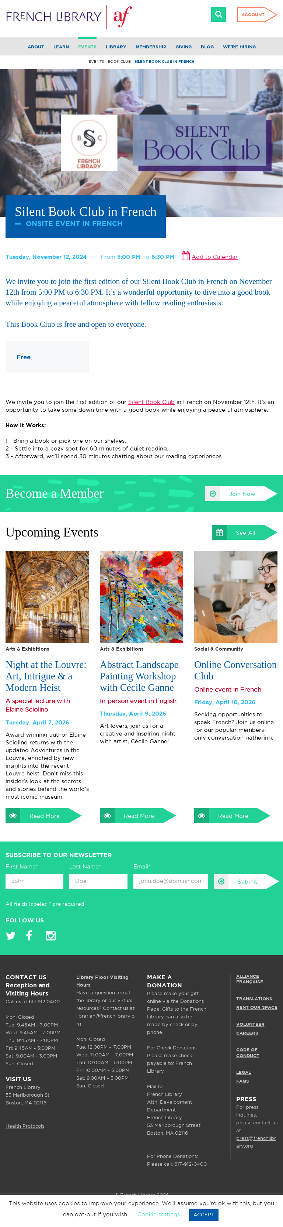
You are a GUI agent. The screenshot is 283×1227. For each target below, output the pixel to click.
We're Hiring (239, 47)
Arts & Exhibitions (27, 649)
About (36, 47)
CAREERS (247, 1033)
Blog (207, 47)
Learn (61, 47)
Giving (183, 47)
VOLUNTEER (250, 1024)
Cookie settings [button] (158, 1214)
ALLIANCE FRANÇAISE (249, 979)
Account (253, 15)
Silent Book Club (151, 402)
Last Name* (85, 866)
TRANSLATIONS (254, 999)
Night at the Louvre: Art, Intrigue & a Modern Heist (46, 676)
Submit (235, 881)
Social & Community (218, 649)
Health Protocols (25, 1126)
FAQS (242, 1081)
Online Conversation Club (235, 670)
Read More (33, 815)
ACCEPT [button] (203, 1215)
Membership (151, 47)
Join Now (230, 493)
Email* (142, 866)
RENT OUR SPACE (256, 1007)
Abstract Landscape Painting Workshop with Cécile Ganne (139, 676)
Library (116, 47)
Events (87, 47)
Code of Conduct (247, 1053)
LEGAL (243, 1072)
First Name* (22, 866)
